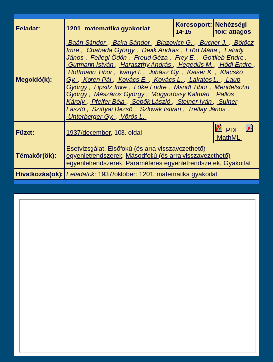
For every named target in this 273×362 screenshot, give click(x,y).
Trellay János (207, 109)
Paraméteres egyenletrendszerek (173, 163)
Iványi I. (130, 72)
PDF (228, 130)
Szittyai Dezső (113, 109)
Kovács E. (133, 79)
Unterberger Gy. (90, 116)
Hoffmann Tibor (90, 72)
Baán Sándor (86, 42)
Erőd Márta (201, 50)
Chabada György (111, 50)
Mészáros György (119, 94)
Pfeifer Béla (108, 101)
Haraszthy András (146, 64)
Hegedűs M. (195, 64)
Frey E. (185, 57)
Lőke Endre (150, 86)
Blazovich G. (174, 42)
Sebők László (151, 101)
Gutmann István (90, 64)
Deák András (160, 50)
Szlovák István (160, 109)
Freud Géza (151, 57)
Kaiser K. (200, 72)
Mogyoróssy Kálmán (180, 94)
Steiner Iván (194, 101)
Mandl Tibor (191, 86)
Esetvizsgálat (85, 148)
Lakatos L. (203, 79)
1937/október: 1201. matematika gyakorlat (157, 174)
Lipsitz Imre (110, 86)
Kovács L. (168, 79)
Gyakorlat (237, 163)
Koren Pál (97, 79)
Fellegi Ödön (109, 57)
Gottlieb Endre (223, 57)
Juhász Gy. (164, 72)
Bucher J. (213, 42)
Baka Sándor (131, 42)
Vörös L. (133, 116)
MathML (235, 133)
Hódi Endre (235, 64)
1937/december (88, 132)
